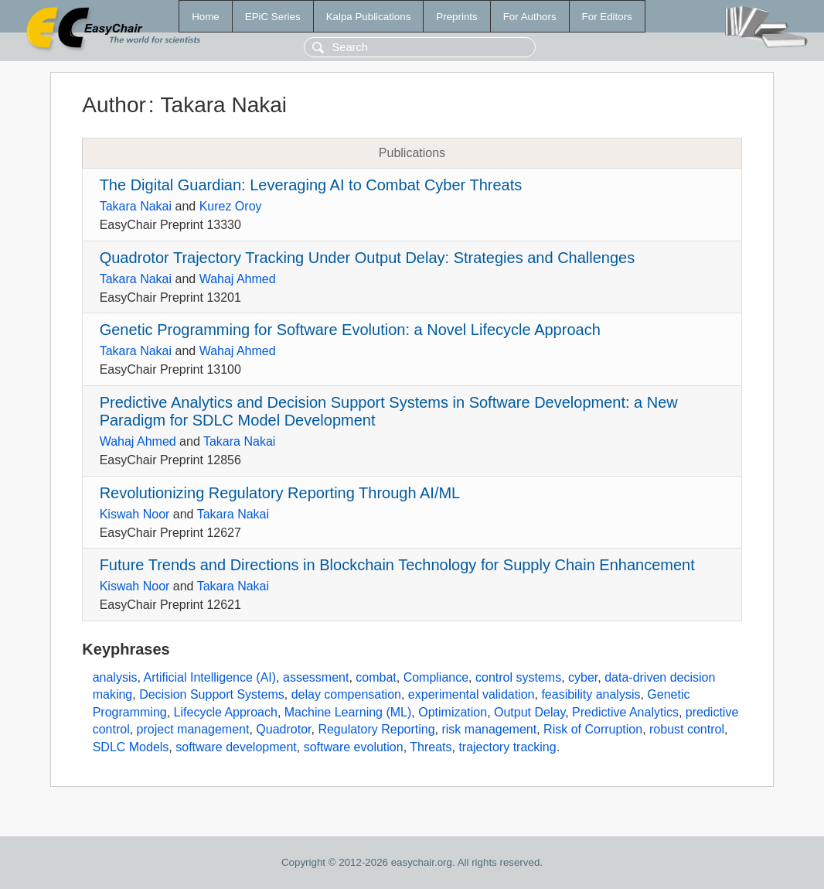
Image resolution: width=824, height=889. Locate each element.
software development (236, 747)
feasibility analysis (590, 694)
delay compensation (346, 694)
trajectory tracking (507, 747)
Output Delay (529, 712)
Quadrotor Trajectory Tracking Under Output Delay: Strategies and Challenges (367, 257)
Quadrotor (283, 729)
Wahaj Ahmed (237, 279)
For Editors (607, 16)
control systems (518, 677)
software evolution (353, 747)
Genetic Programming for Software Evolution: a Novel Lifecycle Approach (350, 329)
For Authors (530, 16)
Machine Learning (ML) (348, 712)
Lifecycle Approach (226, 712)
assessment (316, 677)
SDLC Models (131, 747)
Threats (430, 747)
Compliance (435, 677)
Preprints (456, 16)
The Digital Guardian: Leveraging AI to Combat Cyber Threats (311, 184)
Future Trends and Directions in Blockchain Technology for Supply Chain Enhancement (397, 564)
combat (376, 677)
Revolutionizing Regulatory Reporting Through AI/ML (280, 492)
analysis (115, 677)
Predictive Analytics (625, 712)
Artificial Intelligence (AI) (209, 677)
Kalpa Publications (368, 16)
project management (193, 729)
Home (206, 16)
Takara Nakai (136, 206)
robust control (686, 729)
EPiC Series (273, 16)
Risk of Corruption (592, 729)
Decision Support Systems (211, 694)
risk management (488, 729)
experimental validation (471, 694)
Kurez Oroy (230, 206)
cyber (583, 677)
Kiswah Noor (135, 514)
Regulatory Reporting (376, 729)
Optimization (452, 712)
